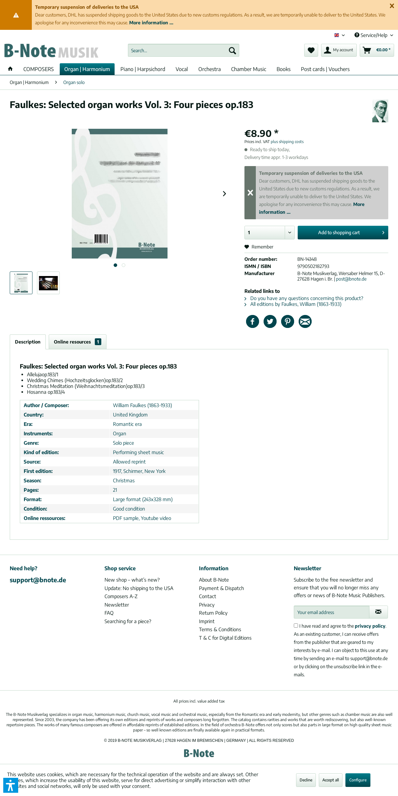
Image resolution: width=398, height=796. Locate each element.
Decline (306, 780)
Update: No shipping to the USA (139, 588)
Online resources (77, 341)
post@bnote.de (351, 279)
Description (28, 341)
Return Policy (213, 613)
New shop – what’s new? (132, 580)
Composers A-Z (121, 596)
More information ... (151, 22)
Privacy (207, 605)
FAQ (109, 613)
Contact (207, 596)
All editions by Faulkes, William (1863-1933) (293, 304)
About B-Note (214, 580)
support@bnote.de (38, 580)
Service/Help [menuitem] (371, 35)
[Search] (232, 50)
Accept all (330, 780)
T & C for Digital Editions (225, 638)
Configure (358, 780)
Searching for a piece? (128, 621)
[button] (10, 785)
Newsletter (117, 605)
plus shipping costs (287, 141)
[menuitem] (183, 50)
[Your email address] (331, 612)
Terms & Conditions (220, 629)
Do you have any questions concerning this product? (303, 298)
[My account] (339, 50)
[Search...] (183, 50)
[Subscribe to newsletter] (378, 612)
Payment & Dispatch (221, 588)
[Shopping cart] (377, 50)
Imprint (207, 621)
